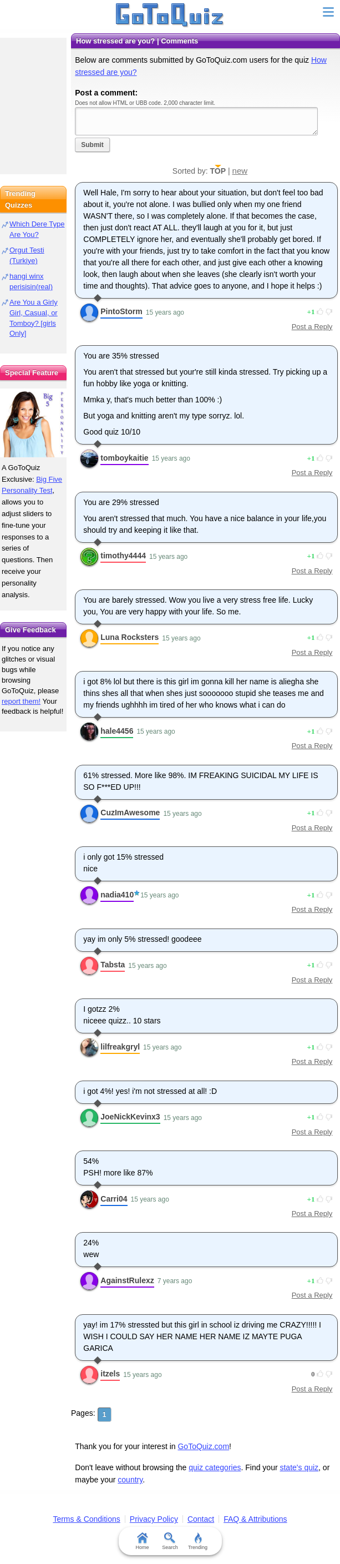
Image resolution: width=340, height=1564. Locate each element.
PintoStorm (121, 311)
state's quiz (299, 1467)
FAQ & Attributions (255, 1519)
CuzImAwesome (130, 812)
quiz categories (215, 1467)
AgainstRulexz (127, 1280)
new (240, 170)
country (130, 1479)
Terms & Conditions (86, 1519)
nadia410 (117, 894)
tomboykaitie (124, 457)
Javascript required (196, 121)
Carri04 (113, 1198)
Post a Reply (312, 326)
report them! (21, 701)
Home (142, 1541)
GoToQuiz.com (203, 1446)
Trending (197, 1541)
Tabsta (112, 964)
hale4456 (116, 730)
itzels (110, 1373)
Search (170, 1541)
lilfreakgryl (120, 1046)
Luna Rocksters (129, 637)
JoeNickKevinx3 (130, 1116)
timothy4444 (123, 555)
